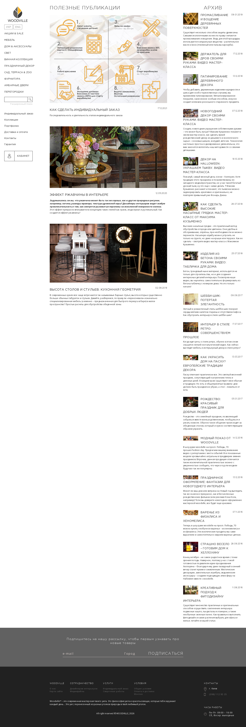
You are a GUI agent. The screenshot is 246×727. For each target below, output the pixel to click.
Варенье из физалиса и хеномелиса (202, 516)
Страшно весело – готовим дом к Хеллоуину (215, 548)
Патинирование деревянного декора (214, 80)
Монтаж (138, 694)
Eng (18, 27)
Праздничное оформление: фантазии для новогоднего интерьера (206, 482)
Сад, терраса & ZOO (18, 72)
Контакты (10, 153)
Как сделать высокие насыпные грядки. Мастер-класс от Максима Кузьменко (205, 213)
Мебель (9, 40)
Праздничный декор (19, 66)
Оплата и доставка (144, 691)
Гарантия (10, 159)
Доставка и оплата (16, 147)
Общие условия (142, 688)
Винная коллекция (18, 59)
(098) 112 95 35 (218, 694)
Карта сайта (56, 691)
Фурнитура (12, 79)
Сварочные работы (113, 691)
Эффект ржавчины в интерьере (79, 195)
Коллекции (11, 134)
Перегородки (14, 92)
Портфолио (11, 140)
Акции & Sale (13, 34)
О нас (53, 688)
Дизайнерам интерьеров (83, 688)
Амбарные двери (16, 85)
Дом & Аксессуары (17, 47)
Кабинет (23, 171)
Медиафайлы (77, 691)
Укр (8, 27)
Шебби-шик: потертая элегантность (212, 300)
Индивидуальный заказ (18, 128)
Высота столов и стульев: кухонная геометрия (95, 289)
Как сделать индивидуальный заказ (85, 110)
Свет (7, 53)
